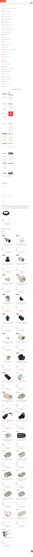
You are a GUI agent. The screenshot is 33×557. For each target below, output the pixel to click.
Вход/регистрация (25, 3)
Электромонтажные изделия (7, 24)
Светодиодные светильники (7, 16)
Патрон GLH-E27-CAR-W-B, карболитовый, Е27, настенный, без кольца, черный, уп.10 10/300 (21, 303)
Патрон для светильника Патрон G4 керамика (7, 517)
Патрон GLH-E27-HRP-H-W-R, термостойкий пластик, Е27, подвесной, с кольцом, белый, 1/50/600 (7, 284)
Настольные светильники (6, 56)
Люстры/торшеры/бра (6, 71)
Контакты (19, 3)
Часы (3, 54)
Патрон (9, 195)
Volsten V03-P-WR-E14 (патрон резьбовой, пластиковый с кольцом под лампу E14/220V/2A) (21, 479)
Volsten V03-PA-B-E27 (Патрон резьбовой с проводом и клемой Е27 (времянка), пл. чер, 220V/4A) (7, 421)
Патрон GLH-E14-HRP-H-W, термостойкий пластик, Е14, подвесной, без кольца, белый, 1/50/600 (7, 401)
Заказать (8, 223)
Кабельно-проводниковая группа (8, 68)
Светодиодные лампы (6, 22)
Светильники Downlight (6, 51)
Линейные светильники (6, 83)
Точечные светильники (6, 14)
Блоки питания (5, 81)
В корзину (8, 252)
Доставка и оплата (14, 3)
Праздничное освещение (6, 11)
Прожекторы (5, 61)
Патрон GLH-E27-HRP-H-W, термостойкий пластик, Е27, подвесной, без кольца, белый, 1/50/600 (7, 342)
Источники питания (6, 73)
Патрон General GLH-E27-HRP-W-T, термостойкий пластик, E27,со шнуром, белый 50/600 (21, 245)
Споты (4, 41)
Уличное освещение (6, 27)
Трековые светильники (6, 76)
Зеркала (4, 86)
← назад (3, 197)
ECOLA (6, 195)
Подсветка (4, 66)
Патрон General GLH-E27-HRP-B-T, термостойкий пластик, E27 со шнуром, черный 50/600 (8, 245)
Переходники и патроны (6, 32)
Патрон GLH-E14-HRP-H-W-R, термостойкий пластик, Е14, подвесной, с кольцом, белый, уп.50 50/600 (21, 284)
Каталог (4, 5)
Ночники (4, 59)
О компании (3, 3)
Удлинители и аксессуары (6, 78)
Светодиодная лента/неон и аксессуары (9, 49)
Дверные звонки (5, 46)
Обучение (8, 3)
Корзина (30, 3)
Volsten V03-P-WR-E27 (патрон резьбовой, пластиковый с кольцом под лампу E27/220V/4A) (7, 440)
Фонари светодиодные (6, 39)
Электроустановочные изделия (7, 29)
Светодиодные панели (6, 34)
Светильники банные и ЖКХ (7, 44)
